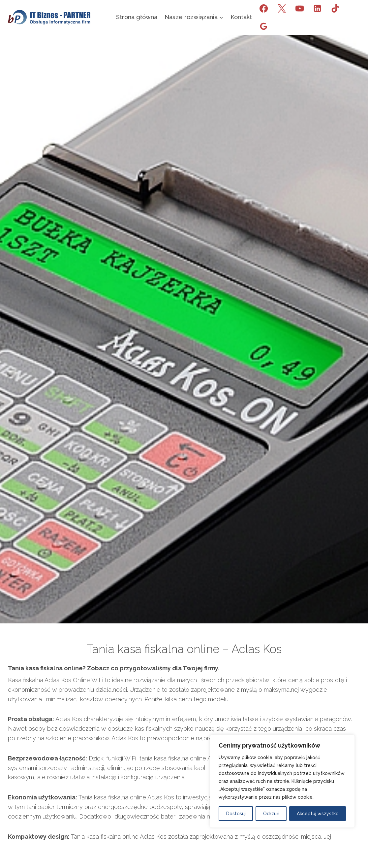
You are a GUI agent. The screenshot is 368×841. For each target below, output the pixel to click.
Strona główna (136, 17)
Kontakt (241, 17)
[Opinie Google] (264, 26)
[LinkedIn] (317, 8)
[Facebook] (264, 8)
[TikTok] (335, 8)
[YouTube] (299, 8)
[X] (281, 8)
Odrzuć (271, 813)
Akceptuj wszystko (318, 813)
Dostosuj (236, 813)
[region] (282, 781)
